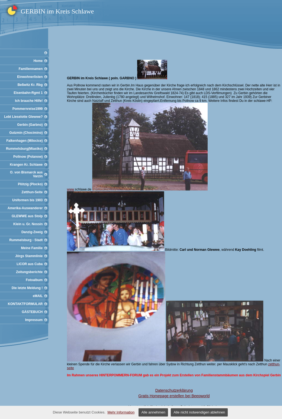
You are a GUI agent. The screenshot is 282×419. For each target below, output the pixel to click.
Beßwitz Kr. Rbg (30, 85)
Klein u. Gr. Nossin (28, 224)
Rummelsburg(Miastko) (24, 149)
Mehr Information (120, 412)
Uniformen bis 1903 (27, 200)
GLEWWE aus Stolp (27, 216)
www (70, 189)
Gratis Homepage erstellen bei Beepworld (174, 396)
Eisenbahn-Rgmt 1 (28, 93)
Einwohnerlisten (30, 77)
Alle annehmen (153, 412)
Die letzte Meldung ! (27, 288)
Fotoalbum (34, 280)
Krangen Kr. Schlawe (26, 165)
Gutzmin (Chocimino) (26, 133)
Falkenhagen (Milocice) (24, 141)
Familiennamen (31, 69)
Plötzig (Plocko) (30, 184)
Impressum (34, 320)
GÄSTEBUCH (32, 312)
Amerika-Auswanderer (25, 208)
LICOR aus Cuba (30, 264)
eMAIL (38, 296)
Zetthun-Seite (32, 192)
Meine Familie (32, 248)
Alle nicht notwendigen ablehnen (199, 412)
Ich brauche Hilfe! (29, 101)
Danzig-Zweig (32, 232)
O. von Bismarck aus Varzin (26, 174)
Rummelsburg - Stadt (26, 240)
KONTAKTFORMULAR (25, 304)
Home (38, 61)
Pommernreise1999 (27, 109)
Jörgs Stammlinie (29, 256)
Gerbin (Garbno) (30, 125)
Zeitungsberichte (29, 272)
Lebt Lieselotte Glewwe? (23, 117)
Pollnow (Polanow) (28, 157)
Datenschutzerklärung (174, 390)
